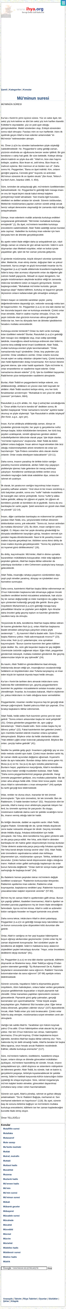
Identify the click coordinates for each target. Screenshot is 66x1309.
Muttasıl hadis (10, 1165)
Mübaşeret (8, 1211)
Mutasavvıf (8, 1138)
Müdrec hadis (10, 1257)
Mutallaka (8, 1133)
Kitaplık (14, 1301)
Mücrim (7, 1238)
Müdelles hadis (10, 1248)
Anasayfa (7, 1299)
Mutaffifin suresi (11, 1129)
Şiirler (6, 1301)
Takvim (17, 1299)
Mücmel (7, 1234)
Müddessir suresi (12, 1252)
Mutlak (6, 1151)
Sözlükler (53, 1299)
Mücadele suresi (11, 1216)
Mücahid (7, 1225)
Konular (27, 89)
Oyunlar (43, 1299)
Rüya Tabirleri (30, 1299)
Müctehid (7, 1243)
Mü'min (7, 1188)
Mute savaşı (9, 1142)
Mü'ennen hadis (11, 1183)
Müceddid (8, 1229)
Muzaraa (7, 1174)
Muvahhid (8, 1170)
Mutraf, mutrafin (11, 1156)
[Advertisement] (33, 53)
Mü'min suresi (10, 1193)
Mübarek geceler (11, 1206)
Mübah (6, 1202)
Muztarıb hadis (10, 1179)
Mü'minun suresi (11, 1197)
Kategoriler (15, 89)
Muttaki (7, 1161)
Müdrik (6, 1261)
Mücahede (8, 1220)
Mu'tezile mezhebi (12, 1147)
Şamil (4, 89)
